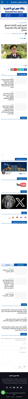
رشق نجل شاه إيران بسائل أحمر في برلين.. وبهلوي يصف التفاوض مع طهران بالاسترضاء (8, 96)
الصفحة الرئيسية (23, 22)
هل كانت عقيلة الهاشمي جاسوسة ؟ (8, 294)
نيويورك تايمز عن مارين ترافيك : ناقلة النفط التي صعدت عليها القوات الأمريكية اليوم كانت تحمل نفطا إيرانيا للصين (7, 83)
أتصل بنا (7, 397)
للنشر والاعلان (19, 397)
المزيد (9, 218)
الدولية (17, 22)
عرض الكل (3, 74)
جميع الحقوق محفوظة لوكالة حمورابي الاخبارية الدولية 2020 (13, 393)
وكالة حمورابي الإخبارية (19, 2)
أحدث (25, 155)
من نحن (12, 397)
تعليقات (7, 265)
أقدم (3, 155)
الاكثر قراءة (20, 265)
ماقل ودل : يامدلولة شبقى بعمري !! (8, 270)
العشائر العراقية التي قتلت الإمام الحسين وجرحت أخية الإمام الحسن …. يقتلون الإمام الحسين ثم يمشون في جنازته (8, 284)
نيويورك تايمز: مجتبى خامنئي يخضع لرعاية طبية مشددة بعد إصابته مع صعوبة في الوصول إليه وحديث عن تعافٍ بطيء (7, 109)
